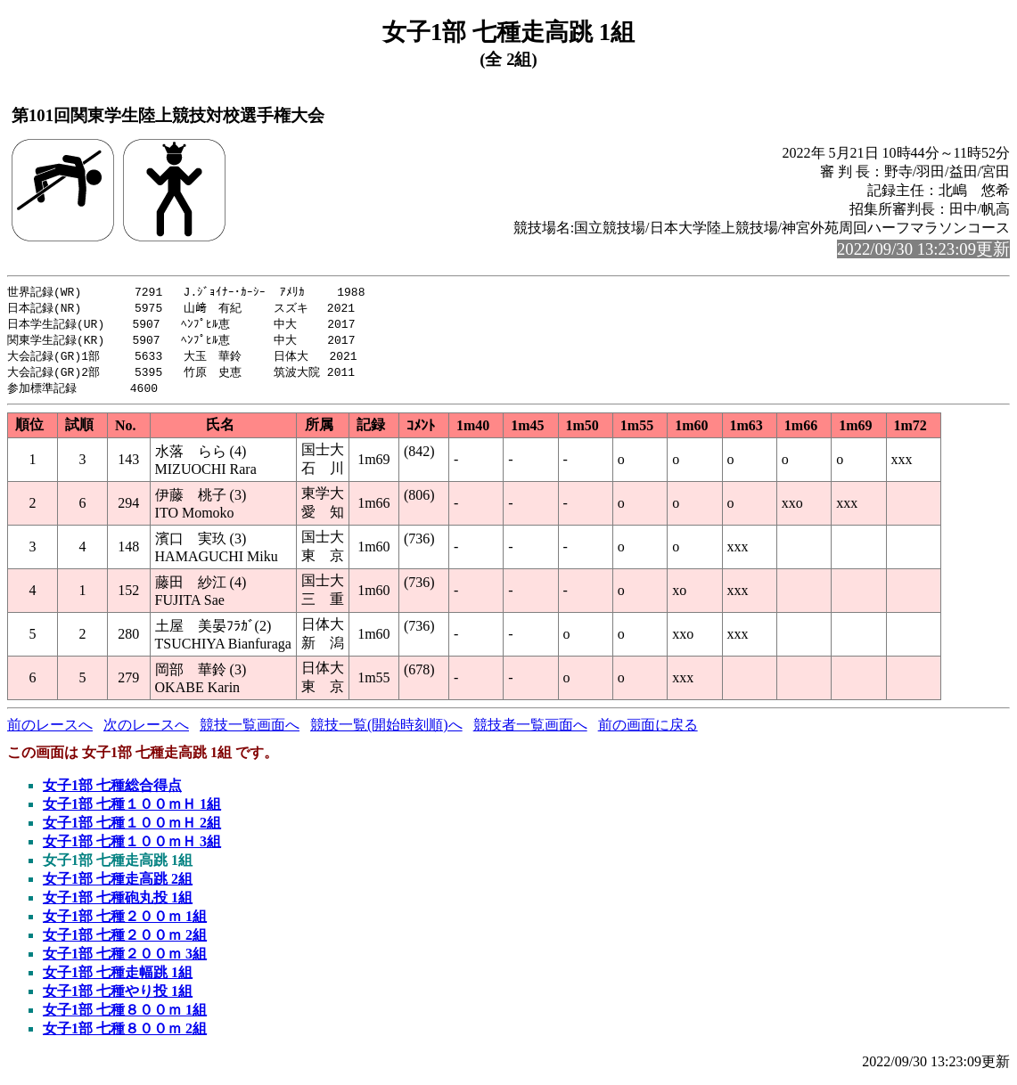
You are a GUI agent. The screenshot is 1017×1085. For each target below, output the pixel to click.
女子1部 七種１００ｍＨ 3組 (132, 847)
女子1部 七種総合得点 (112, 791)
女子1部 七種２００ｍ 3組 (125, 959)
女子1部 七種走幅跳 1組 (118, 978)
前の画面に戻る (648, 730)
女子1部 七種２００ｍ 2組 (125, 941)
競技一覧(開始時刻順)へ (386, 730)
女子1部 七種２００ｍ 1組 (125, 922)
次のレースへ (146, 730)
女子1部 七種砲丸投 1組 (118, 903)
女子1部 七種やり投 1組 (118, 997)
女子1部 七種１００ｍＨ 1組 (132, 810)
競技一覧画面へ (249, 730)
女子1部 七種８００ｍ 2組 (125, 1034)
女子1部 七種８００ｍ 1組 (125, 1016)
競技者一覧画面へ (530, 730)
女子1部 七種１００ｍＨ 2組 (132, 828)
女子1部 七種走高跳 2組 (118, 885)
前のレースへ (50, 730)
